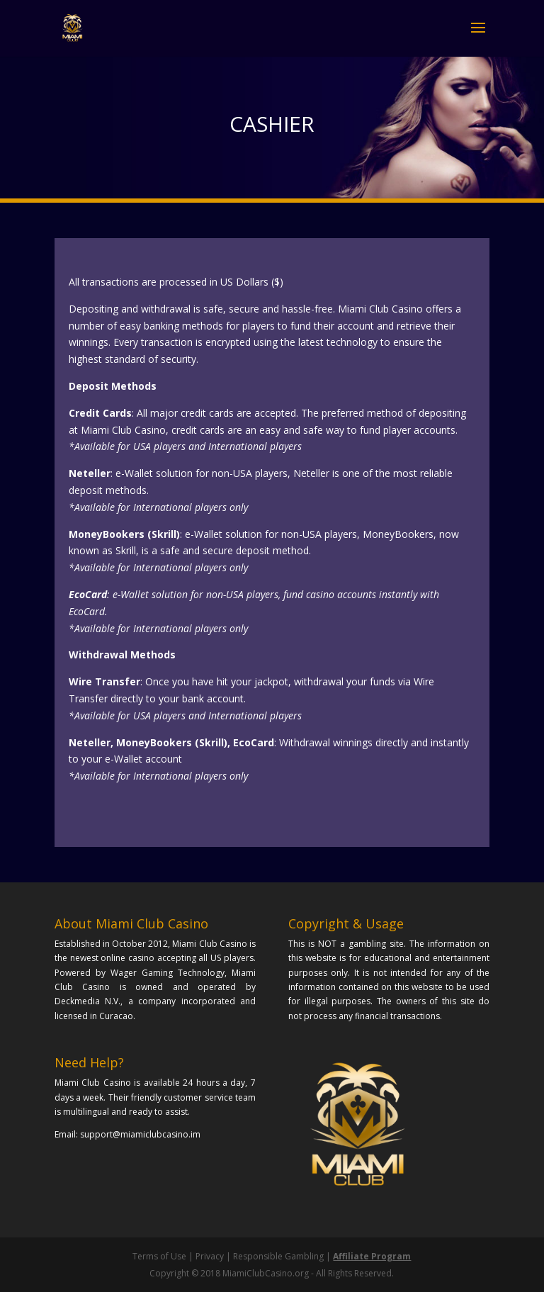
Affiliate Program (372, 1256)
